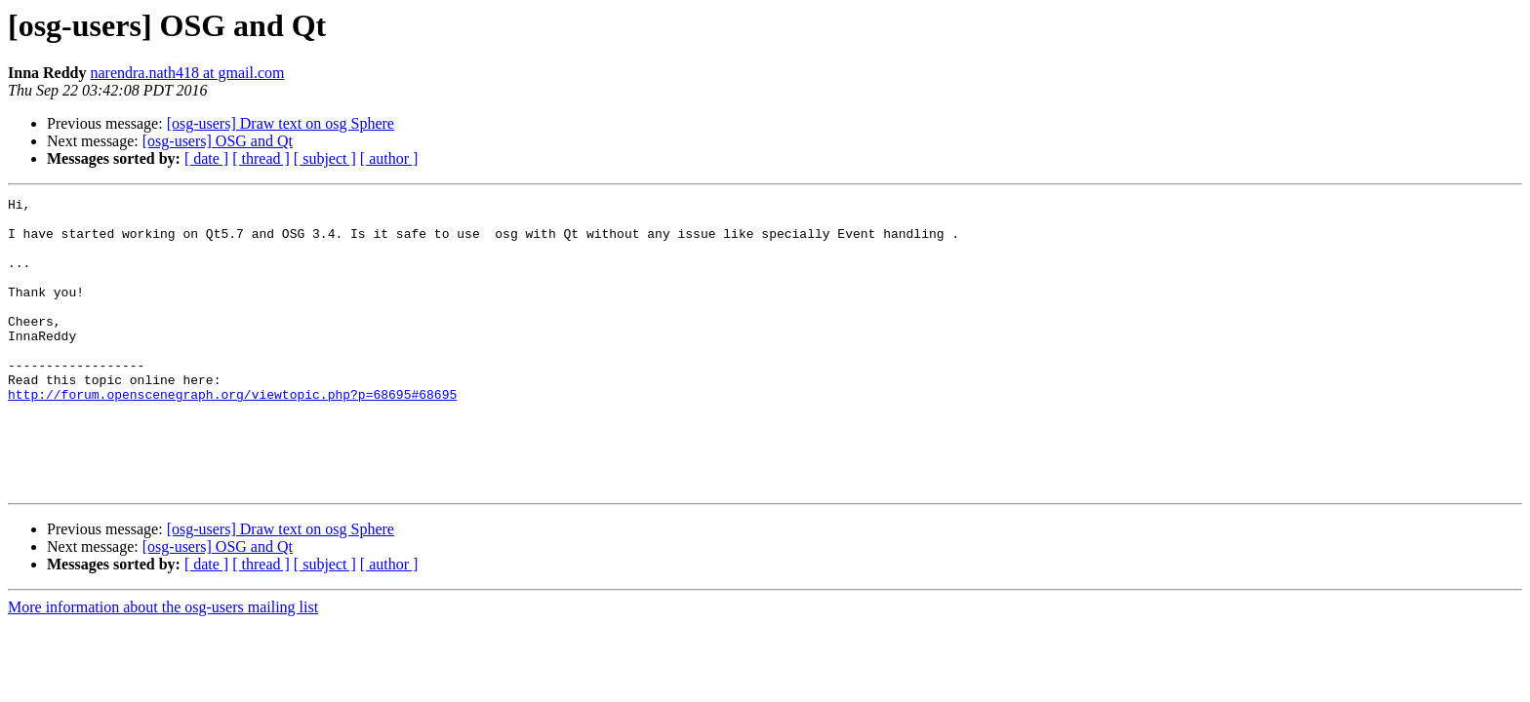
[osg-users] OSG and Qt (217, 141)
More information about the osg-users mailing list (163, 665)
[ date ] (206, 158)
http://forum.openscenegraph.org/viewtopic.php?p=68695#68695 (232, 435)
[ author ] (389, 158)
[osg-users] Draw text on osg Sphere (280, 123)
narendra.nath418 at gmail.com (187, 72)
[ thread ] (261, 158)
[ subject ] (325, 158)
